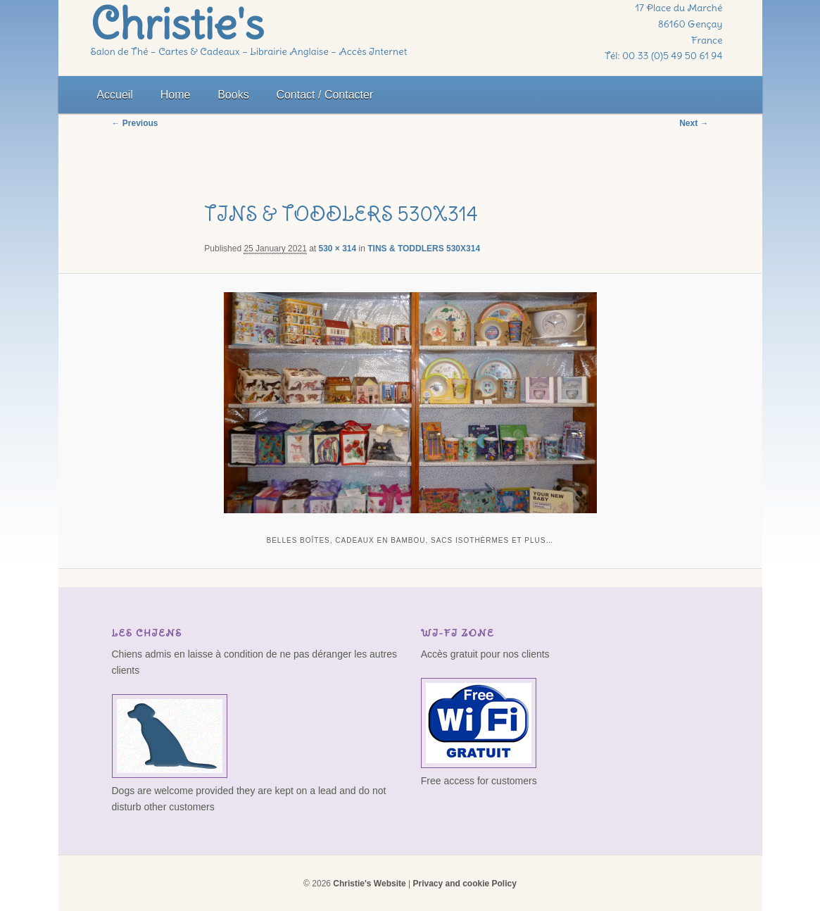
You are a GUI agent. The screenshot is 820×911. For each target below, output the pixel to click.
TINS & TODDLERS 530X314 (423, 248)
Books (232, 95)
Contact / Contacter (324, 95)
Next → (693, 123)
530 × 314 (338, 248)
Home (175, 95)
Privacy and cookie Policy (464, 883)
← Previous (135, 123)
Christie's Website (369, 883)
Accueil (114, 95)
